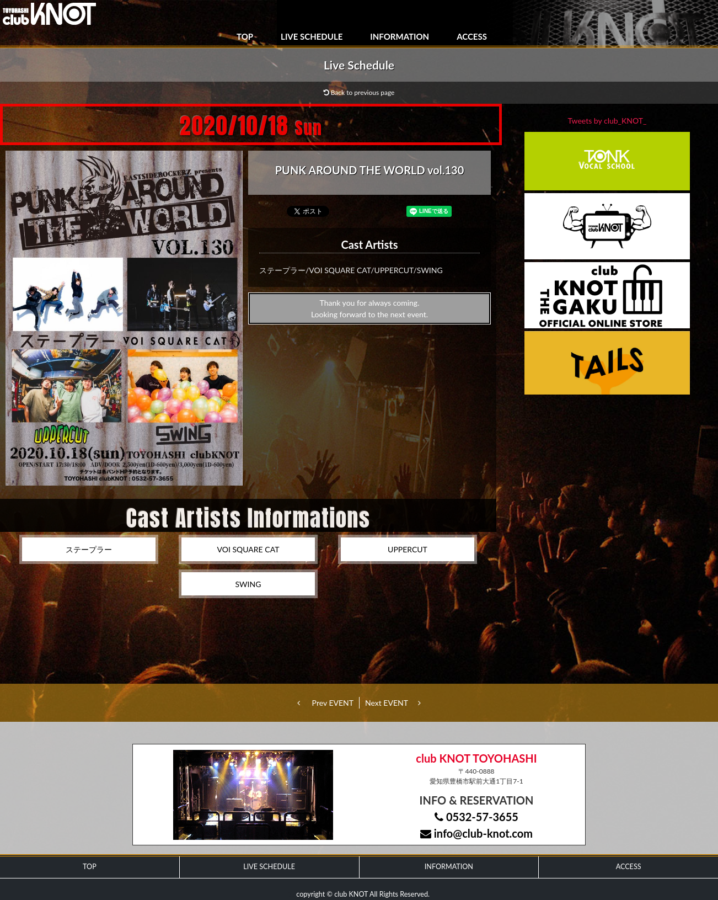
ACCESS (472, 36)
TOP (245, 36)
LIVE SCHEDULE (311, 36)
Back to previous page (359, 92)
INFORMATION (399, 36)
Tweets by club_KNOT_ (607, 120)
